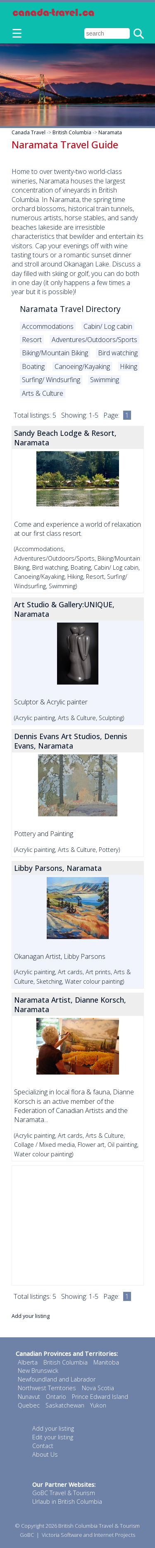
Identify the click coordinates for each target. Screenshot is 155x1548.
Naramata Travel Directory (70, 308)
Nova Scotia (98, 1388)
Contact (42, 1446)
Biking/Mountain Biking (55, 352)
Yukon (98, 1405)
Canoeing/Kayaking (82, 366)
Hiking (128, 366)
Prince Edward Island (100, 1397)
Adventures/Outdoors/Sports (94, 339)
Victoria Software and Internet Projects (88, 1534)
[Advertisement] (77, 1225)
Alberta (28, 1362)
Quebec (29, 1405)
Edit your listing (52, 1437)
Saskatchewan (64, 1405)
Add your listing (31, 1316)
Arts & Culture (42, 393)
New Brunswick (38, 1370)
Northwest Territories (47, 1388)
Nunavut (29, 1397)
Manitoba (106, 1362)
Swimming (104, 379)
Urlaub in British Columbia (67, 1501)
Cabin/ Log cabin (107, 326)
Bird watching (118, 352)
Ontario (56, 1397)
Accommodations (48, 326)
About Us (45, 1454)
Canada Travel (28, 132)
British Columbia (71, 132)
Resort (32, 339)
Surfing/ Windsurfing (51, 379)
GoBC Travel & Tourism (63, 1493)
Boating (33, 366)
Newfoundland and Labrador (56, 1379)
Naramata (110, 132)
